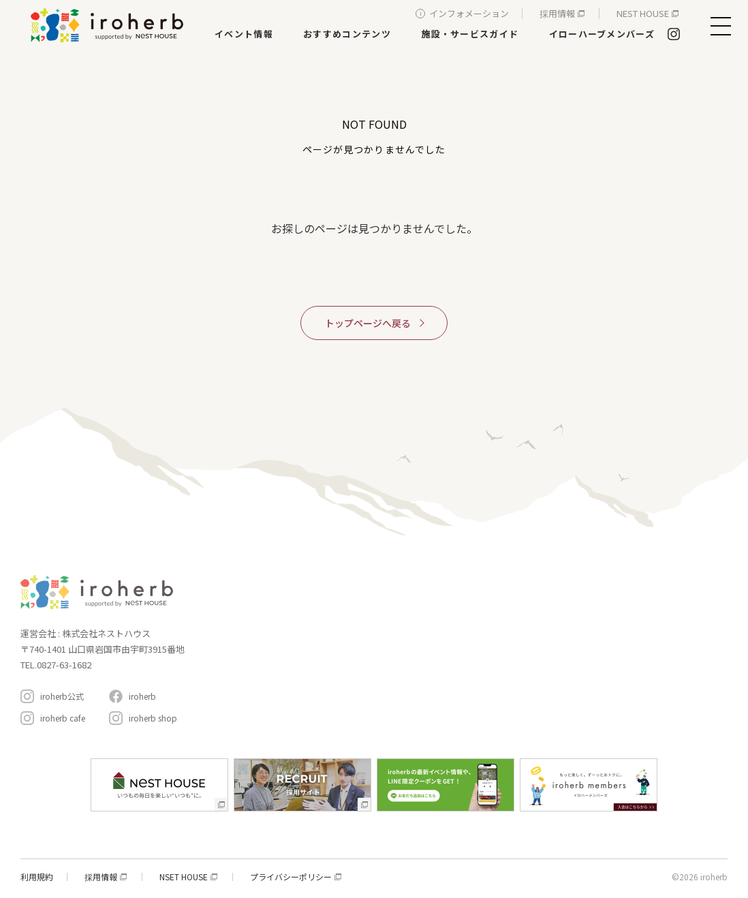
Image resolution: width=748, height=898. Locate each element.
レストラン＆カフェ (363, 641)
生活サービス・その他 (367, 679)
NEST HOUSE (643, 13)
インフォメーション (469, 13)
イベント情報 (244, 34)
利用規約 (36, 877)
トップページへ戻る (368, 323)
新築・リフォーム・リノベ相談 (383, 622)
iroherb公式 (62, 696)
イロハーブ (109, 25)
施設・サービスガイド (469, 34)
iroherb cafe (62, 718)
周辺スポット (500, 664)
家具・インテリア (359, 602)
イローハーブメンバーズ (602, 34)
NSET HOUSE (183, 877)
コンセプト (495, 581)
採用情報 (557, 13)
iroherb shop (153, 718)
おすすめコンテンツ (347, 34)
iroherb (142, 696)
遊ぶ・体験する (355, 660)
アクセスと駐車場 (668, 657)
